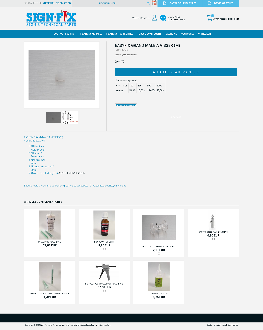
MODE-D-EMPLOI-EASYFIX (71, 173)
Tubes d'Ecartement (149, 34)
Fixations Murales (91, 34)
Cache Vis (171, 34)
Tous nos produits (63, 34)
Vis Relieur (204, 34)
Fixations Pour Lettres (119, 34)
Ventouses (187, 34)
